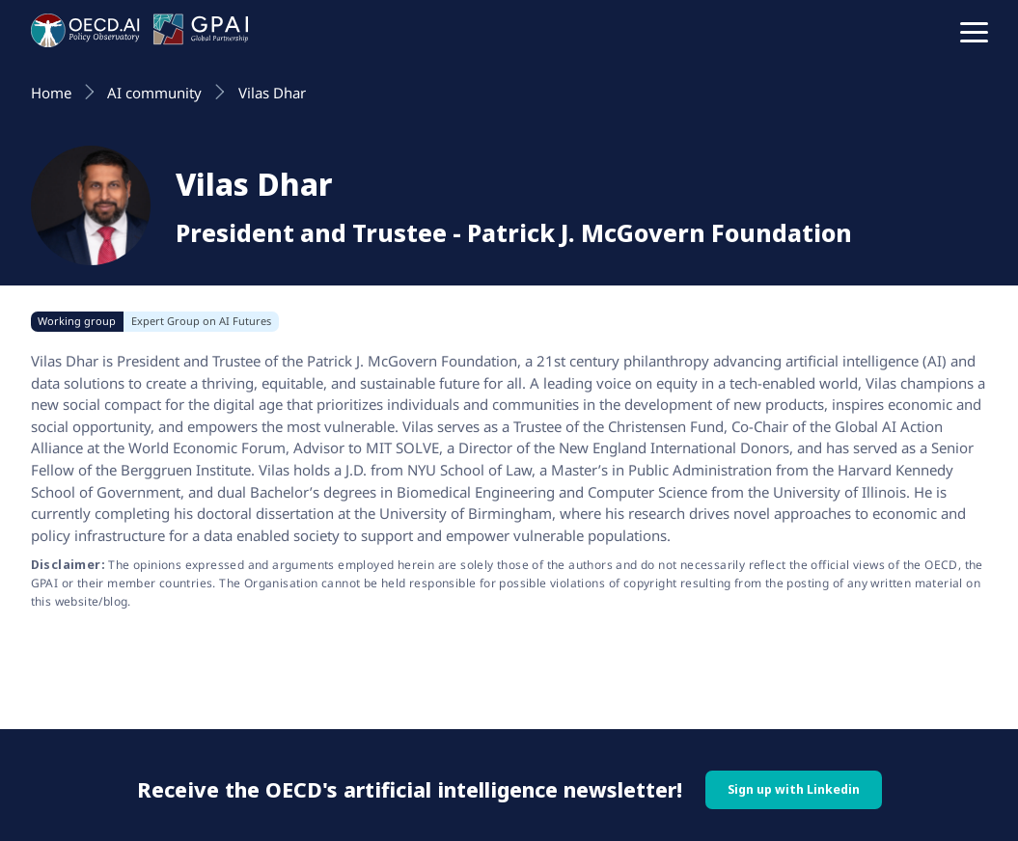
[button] (974, 31)
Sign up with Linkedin (794, 789)
